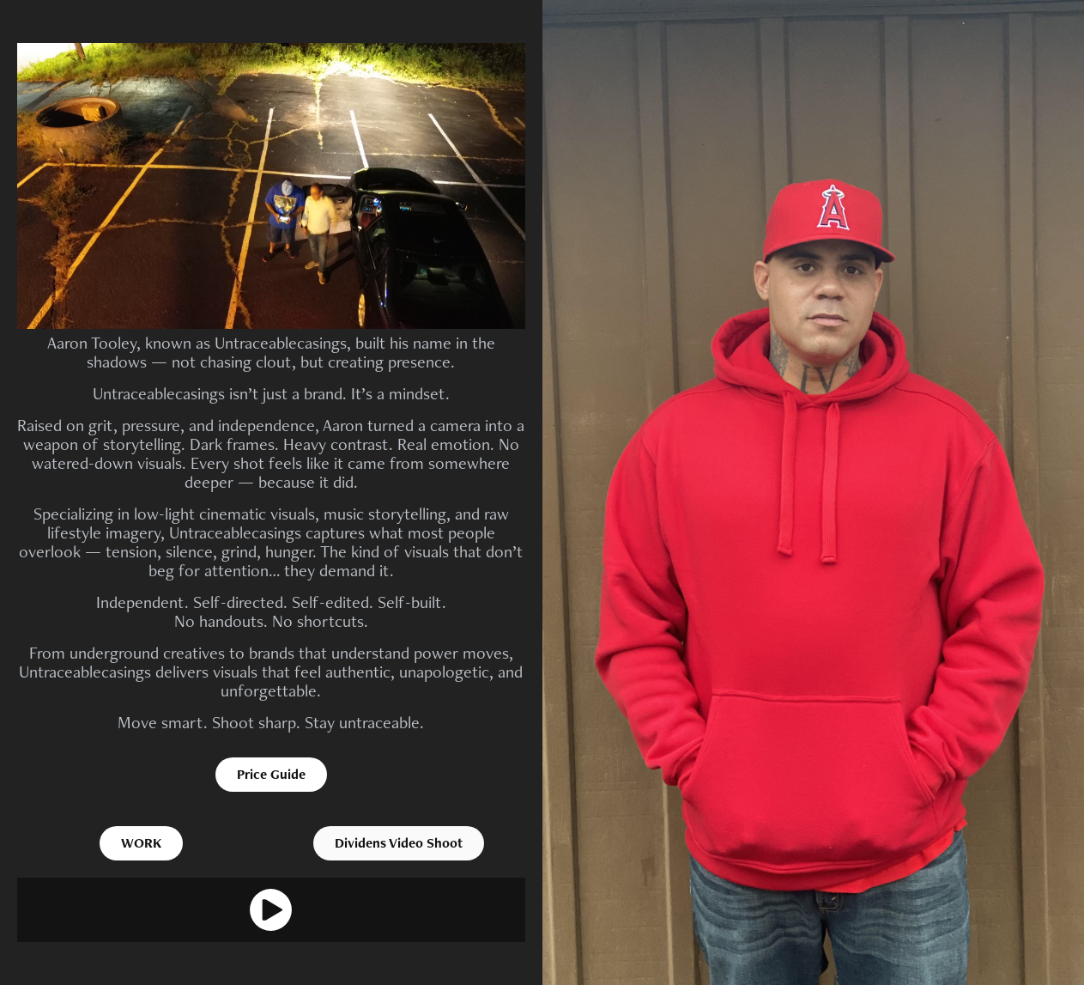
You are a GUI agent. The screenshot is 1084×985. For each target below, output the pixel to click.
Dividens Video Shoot (399, 843)
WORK (141, 843)
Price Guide (271, 774)
